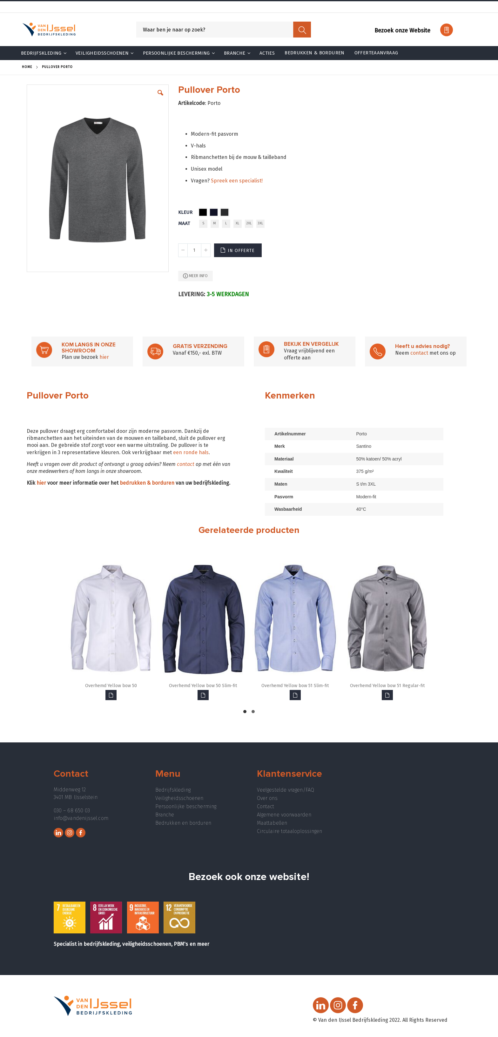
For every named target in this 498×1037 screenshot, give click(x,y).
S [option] (203, 223)
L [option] (226, 223)
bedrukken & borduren (147, 483)
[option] (203, 212)
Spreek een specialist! (237, 181)
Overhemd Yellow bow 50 (111, 685)
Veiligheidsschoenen (179, 798)
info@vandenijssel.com (81, 818)
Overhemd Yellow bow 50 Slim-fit (203, 685)
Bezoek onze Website (402, 30)
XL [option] (237, 223)
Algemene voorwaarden (284, 815)
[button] (160, 97)
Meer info (198, 275)
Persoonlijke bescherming (185, 806)
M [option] (214, 223)
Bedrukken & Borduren (315, 53)
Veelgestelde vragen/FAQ (285, 790)
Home (27, 67)
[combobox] (223, 30)
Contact (265, 806)
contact (419, 353)
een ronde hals (191, 452)
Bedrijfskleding (173, 790)
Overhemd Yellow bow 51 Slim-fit (295, 685)
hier (104, 357)
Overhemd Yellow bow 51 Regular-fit (387, 685)
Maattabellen (272, 823)
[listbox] (215, 213)
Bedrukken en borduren (183, 823)
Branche (164, 815)
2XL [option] (249, 223)
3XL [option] (260, 223)
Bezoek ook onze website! (249, 877)
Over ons (267, 798)
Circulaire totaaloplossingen (289, 831)
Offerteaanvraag (376, 53)
